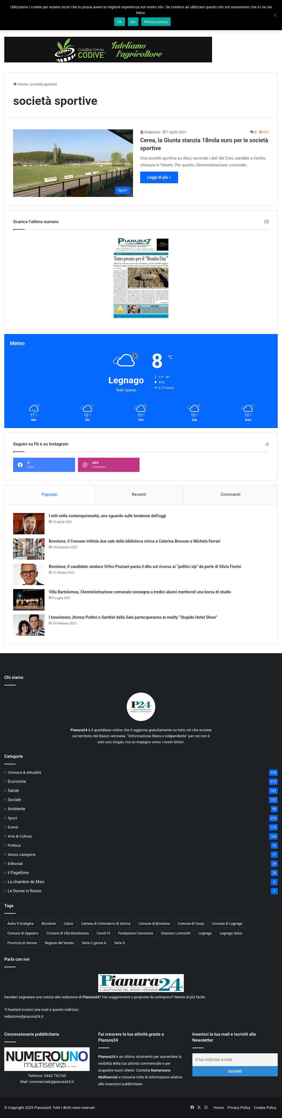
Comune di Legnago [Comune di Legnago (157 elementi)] (227, 924)
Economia (17, 781)
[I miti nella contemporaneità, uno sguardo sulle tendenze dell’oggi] (29, 523)
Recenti (139, 494)
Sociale (14, 799)
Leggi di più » (159, 177)
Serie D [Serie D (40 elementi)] (119, 943)
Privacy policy (156, 22)
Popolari (49, 494)
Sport (12, 818)
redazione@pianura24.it (23, 1016)
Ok (119, 22)
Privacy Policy (238, 1107)
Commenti (230, 494)
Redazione (152, 132)
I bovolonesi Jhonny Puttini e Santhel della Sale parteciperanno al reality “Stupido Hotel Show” (133, 617)
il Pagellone (18, 872)
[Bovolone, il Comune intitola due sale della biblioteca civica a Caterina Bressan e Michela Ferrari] (29, 549)
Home (20, 84)
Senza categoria (22, 854)
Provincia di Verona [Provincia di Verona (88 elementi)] (22, 943)
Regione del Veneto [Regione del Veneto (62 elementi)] (59, 943)
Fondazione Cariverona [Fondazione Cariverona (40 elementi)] (135, 933)
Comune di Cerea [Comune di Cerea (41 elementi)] (191, 924)
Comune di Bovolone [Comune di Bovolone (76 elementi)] (154, 924)
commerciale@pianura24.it (51, 1082)
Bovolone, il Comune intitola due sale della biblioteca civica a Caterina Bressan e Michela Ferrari (134, 541)
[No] (275, 15)
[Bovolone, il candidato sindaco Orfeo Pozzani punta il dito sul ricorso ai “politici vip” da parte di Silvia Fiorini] (29, 574)
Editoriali (15, 863)
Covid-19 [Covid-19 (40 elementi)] (103, 933)
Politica (14, 845)
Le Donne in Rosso (24, 891)
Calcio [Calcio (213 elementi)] (68, 924)
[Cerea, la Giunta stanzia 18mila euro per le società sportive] (73, 163)
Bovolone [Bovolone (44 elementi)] (49, 924)
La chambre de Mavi (26, 881)
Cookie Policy (265, 1107)
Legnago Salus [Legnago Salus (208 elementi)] (231, 933)
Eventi (13, 827)
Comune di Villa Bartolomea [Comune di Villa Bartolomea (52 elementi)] (68, 933)
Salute (13, 790)
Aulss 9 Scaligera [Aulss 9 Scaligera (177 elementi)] (20, 924)
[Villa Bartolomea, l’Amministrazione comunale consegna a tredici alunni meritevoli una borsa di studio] (29, 599)
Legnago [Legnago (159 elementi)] (205, 933)
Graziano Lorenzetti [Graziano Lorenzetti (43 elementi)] (176, 933)
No (133, 22)
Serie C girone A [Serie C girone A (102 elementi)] (94, 943)
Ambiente (16, 809)
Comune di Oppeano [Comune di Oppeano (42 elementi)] (23, 933)
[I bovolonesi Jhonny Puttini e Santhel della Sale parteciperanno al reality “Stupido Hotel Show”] (29, 625)
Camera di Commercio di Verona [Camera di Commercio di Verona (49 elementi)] (106, 924)
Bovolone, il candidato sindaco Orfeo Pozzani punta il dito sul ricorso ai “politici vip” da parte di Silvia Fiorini (145, 566)
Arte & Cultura (20, 836)
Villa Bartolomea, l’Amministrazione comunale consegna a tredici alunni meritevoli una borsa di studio (140, 592)
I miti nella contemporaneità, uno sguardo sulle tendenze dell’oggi (107, 516)
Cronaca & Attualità (24, 772)
